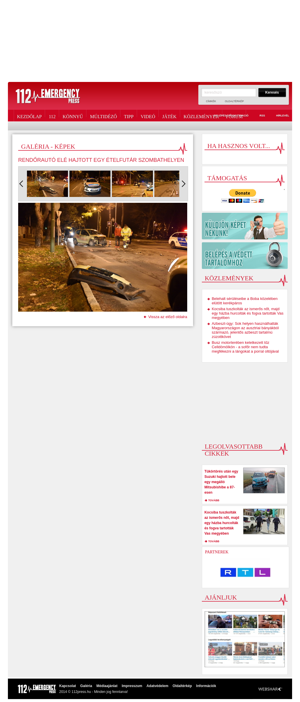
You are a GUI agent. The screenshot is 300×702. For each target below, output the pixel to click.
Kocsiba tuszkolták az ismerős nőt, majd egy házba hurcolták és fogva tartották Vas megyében (248, 313)
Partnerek (217, 552)
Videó (148, 115)
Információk (206, 686)
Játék (169, 115)
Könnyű (73, 115)
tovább (213, 500)
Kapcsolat (67, 686)
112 (52, 115)
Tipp (129, 115)
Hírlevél (279, 116)
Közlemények (201, 115)
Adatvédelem (157, 686)
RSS (259, 116)
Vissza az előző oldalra (167, 317)
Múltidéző (103, 115)
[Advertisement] (150, 41)
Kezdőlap (29, 115)
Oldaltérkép (234, 101)
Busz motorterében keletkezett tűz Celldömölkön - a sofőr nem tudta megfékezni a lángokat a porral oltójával (245, 346)
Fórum (234, 115)
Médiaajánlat (106, 686)
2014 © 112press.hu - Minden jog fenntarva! (93, 692)
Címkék (211, 101)
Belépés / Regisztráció (227, 116)
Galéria (86, 686)
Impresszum (132, 686)
